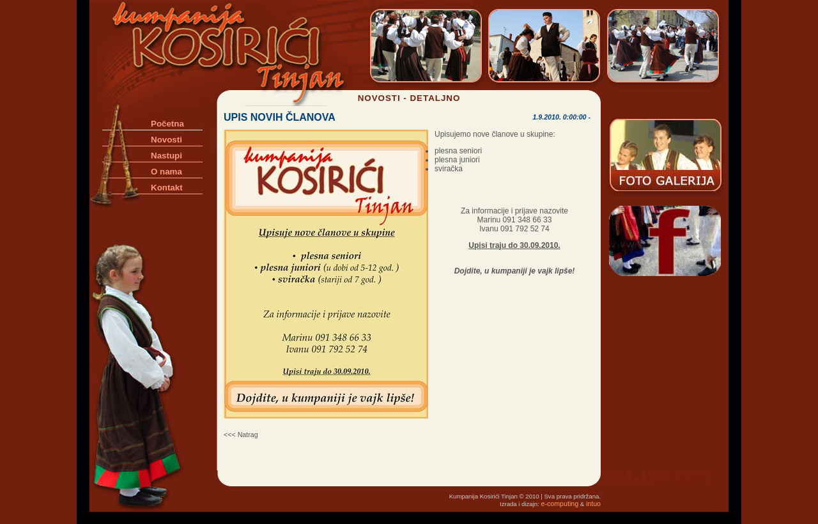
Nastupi (166, 155)
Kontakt (167, 187)
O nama (166, 171)
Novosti (166, 139)
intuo (593, 503)
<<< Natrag (241, 434)
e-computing (560, 503)
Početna (167, 123)
